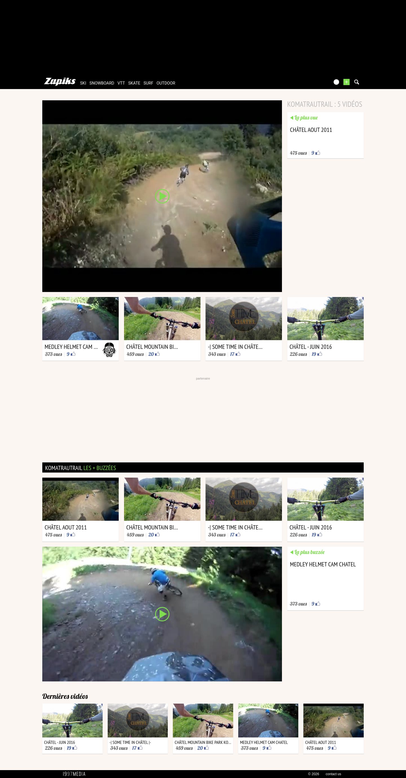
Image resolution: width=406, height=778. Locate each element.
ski (83, 83)
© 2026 (313, 774)
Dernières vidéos (65, 696)
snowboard (101, 83)
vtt (121, 83)
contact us (333, 774)
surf (148, 83)
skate (134, 83)
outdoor (165, 83)
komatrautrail (80, 468)
